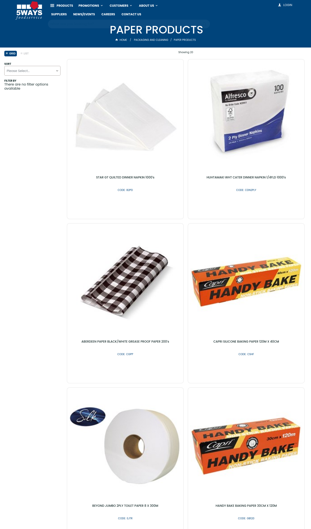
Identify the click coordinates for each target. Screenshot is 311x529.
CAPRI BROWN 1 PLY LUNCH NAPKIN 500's (216, 325)
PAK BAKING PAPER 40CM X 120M (276, 324)
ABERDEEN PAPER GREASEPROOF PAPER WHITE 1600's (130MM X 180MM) (216, 224)
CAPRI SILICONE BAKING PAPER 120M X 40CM (276, 118)
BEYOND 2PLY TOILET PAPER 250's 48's (155, 325)
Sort (7, 63)
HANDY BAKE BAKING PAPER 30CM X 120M (155, 222)
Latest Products (132, 422)
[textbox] (124, 24)
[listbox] (32, 71)
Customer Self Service (137, 517)
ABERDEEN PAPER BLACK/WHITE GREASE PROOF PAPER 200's (216, 118)
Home (121, 40)
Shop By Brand (178, 422)
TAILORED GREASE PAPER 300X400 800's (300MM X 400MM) (276, 222)
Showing (185, 52)
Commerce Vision (170, 517)
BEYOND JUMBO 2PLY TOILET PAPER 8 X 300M (95, 222)
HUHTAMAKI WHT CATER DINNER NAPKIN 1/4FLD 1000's (155, 118)
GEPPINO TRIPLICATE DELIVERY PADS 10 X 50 (95, 325)
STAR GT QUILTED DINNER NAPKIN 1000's (95, 118)
